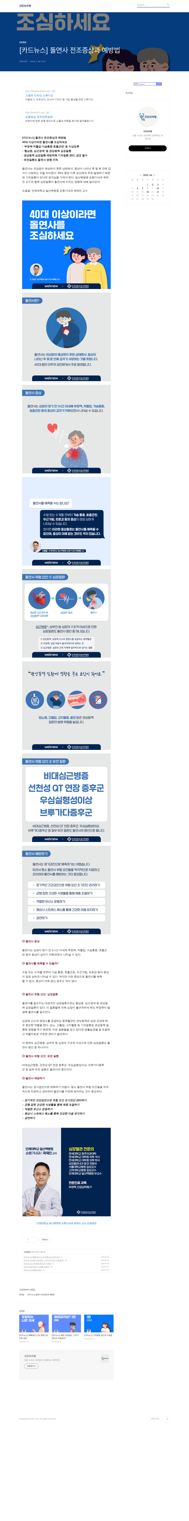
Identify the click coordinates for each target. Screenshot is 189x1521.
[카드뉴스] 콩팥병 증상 (33, 1311)
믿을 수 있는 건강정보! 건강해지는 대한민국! (42, 1401)
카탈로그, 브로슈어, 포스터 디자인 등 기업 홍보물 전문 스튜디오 (59, 99)
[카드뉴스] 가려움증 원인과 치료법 (37, 1305)
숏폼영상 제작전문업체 (39, 116)
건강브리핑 (25, 5)
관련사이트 (155, 1460)
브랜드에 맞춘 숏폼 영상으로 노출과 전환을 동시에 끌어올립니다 (59, 121)
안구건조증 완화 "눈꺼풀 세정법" (37, 1308)
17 (158, 192)
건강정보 (27, 1293)
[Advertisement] (66, 1248)
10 (158, 188)
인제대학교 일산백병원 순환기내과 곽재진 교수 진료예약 (66, 1223)
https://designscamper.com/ (37, 91)
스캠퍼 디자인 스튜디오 (39, 95)
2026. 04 (147, 175)
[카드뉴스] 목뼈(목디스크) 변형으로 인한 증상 (42, 1298)
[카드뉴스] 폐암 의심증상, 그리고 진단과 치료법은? (44, 1302)
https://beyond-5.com (35, 112)
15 (148, 192)
